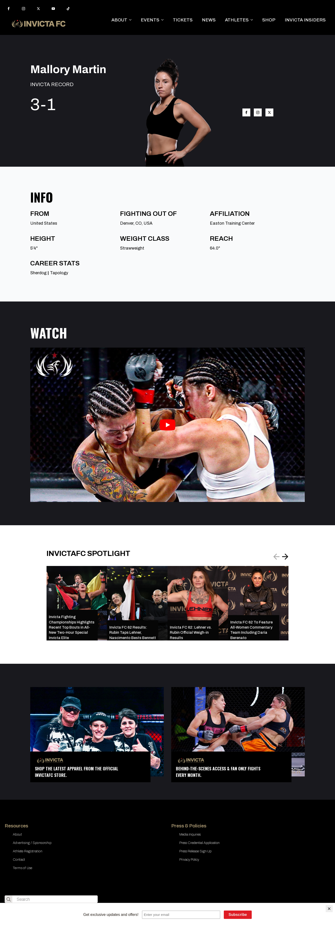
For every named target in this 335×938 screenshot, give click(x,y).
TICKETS (183, 19)
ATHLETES (237, 19)
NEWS (209, 19)
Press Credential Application (199, 843)
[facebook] (9, 9)
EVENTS (150, 19)
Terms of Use (22, 868)
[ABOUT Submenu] (131, 20)
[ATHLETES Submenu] (253, 20)
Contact (19, 859)
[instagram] (23, 9)
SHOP (268, 19)
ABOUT (119, 19)
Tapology (59, 273)
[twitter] (38, 9)
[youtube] (53, 9)
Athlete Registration (27, 851)
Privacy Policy (189, 859)
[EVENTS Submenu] (163, 20)
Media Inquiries (190, 834)
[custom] (68, 9)
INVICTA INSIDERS (305, 19)
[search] (8, 899)
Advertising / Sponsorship (32, 843)
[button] (285, 556)
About (17, 834)
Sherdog (38, 273)
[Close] (329, 908)
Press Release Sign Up (195, 851)
